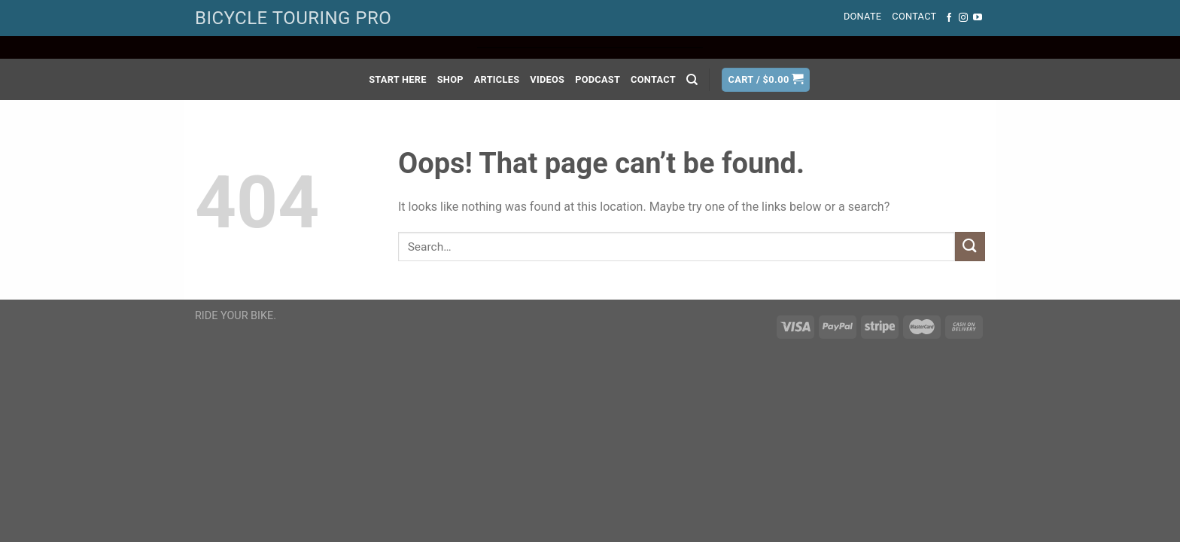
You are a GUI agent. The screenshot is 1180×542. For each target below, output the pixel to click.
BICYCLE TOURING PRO (293, 18)
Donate (862, 16)
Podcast (597, 79)
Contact (914, 16)
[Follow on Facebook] (948, 18)
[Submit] (970, 246)
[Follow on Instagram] (963, 18)
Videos (547, 79)
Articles (497, 79)
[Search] (692, 79)
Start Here (398, 79)
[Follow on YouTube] (977, 18)
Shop (450, 79)
